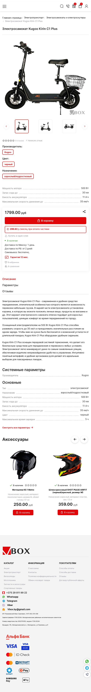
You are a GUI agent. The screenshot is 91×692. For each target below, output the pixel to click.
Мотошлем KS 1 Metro (23, 490)
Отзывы (62, 576)
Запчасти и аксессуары (14, 584)
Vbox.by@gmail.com (18, 609)
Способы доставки (67, 572)
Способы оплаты (66, 568)
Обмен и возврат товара (39, 580)
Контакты (32, 572)
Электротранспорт (12, 572)
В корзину (45, 220)
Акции (6, 568)
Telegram (9, 600)
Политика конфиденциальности (42, 576)
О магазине (33, 568)
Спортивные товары (13, 588)
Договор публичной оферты (71, 580)
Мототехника (10, 580)
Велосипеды (9, 576)
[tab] (45, 279)
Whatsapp (10, 596)
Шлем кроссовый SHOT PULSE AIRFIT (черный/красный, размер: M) (68, 491)
